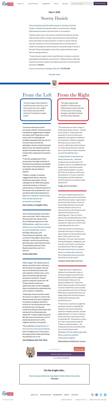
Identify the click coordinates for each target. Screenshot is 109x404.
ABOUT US (20, 3)
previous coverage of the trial (48, 68)
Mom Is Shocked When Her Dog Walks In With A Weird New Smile (54, 376)
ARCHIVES (65, 3)
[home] (8, 4)
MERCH (56, 3)
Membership (46, 3)
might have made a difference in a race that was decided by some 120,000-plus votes (37, 227)
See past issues (54, 74)
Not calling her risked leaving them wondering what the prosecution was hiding (36, 198)
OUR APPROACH (33, 3)
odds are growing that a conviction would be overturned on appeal (72, 335)
